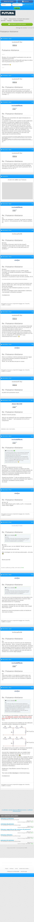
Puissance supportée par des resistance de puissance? (16, 829)
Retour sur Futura (8, 1)
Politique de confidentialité (13, 871)
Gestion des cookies (24, 868)
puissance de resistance (7, 840)
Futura (6, 868)
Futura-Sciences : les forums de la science (19, 19)
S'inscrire (25, 1)
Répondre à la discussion (17, 24)
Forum (5, 19)
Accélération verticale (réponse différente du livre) (14, 810)
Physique (9, 20)
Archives (12, 868)
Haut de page (24, 871)
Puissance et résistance (7, 818)
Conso (16, 868)
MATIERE (3, 20)
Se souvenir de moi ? (28, 4)
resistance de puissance (7, 824)
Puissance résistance (6, 835)
